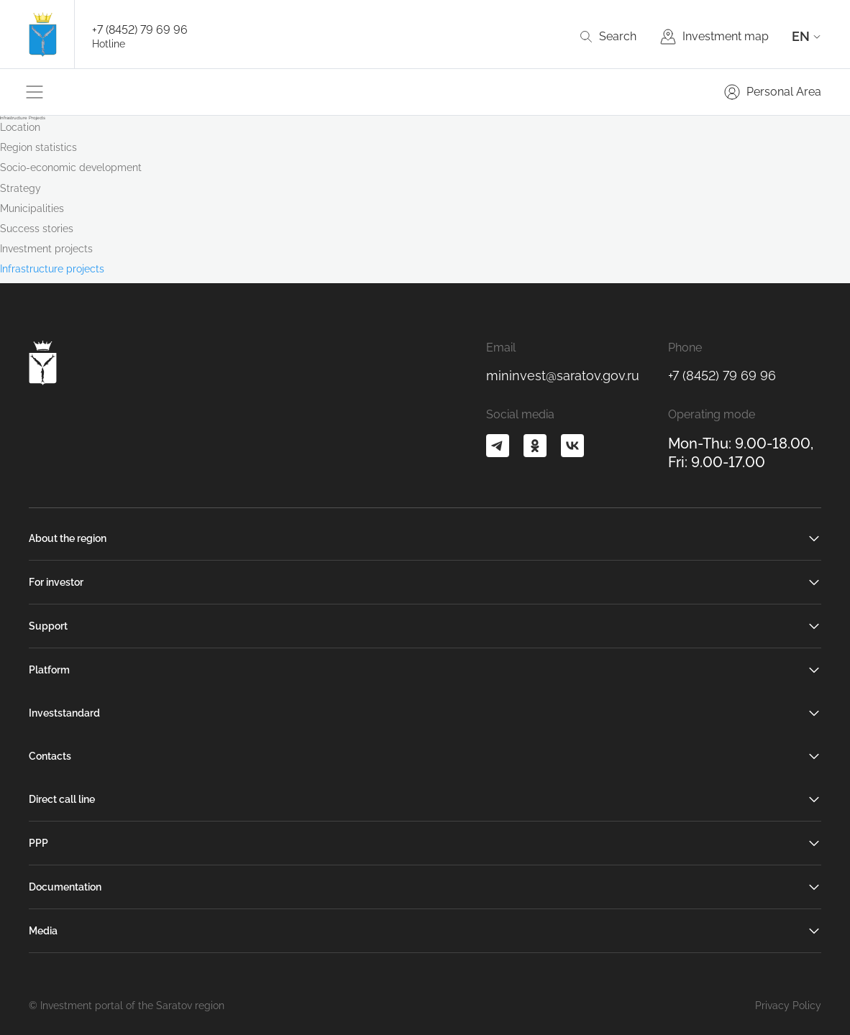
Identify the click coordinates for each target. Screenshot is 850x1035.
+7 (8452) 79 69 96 (140, 30)
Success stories (36, 228)
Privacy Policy (788, 1005)
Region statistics (38, 147)
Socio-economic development (71, 167)
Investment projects (46, 248)
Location (20, 127)
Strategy (20, 188)
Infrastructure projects (52, 269)
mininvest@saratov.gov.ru (562, 375)
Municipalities (32, 208)
